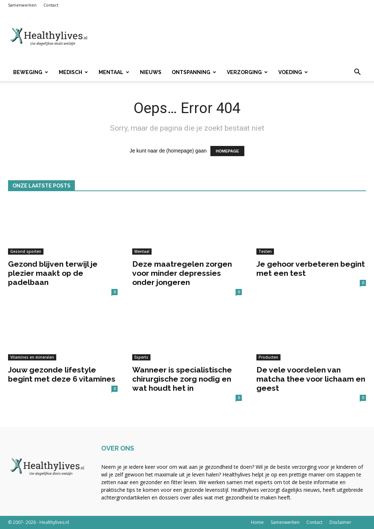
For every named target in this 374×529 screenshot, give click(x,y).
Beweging (30, 72)
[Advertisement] (233, 37)
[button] (357, 72)
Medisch (73, 72)
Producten (268, 357)
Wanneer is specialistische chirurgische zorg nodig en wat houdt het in (182, 379)
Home (257, 522)
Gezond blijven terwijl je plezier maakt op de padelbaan (53, 273)
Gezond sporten (25, 251)
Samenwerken (22, 5)
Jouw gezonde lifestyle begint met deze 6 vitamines (61, 374)
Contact (50, 5)
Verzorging (247, 72)
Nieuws (150, 72)
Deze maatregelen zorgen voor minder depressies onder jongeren (182, 273)
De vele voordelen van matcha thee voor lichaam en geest (310, 379)
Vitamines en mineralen (32, 357)
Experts (141, 357)
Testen (265, 251)
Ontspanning (194, 72)
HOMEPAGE (227, 151)
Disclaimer (340, 522)
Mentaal (114, 72)
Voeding (293, 72)
